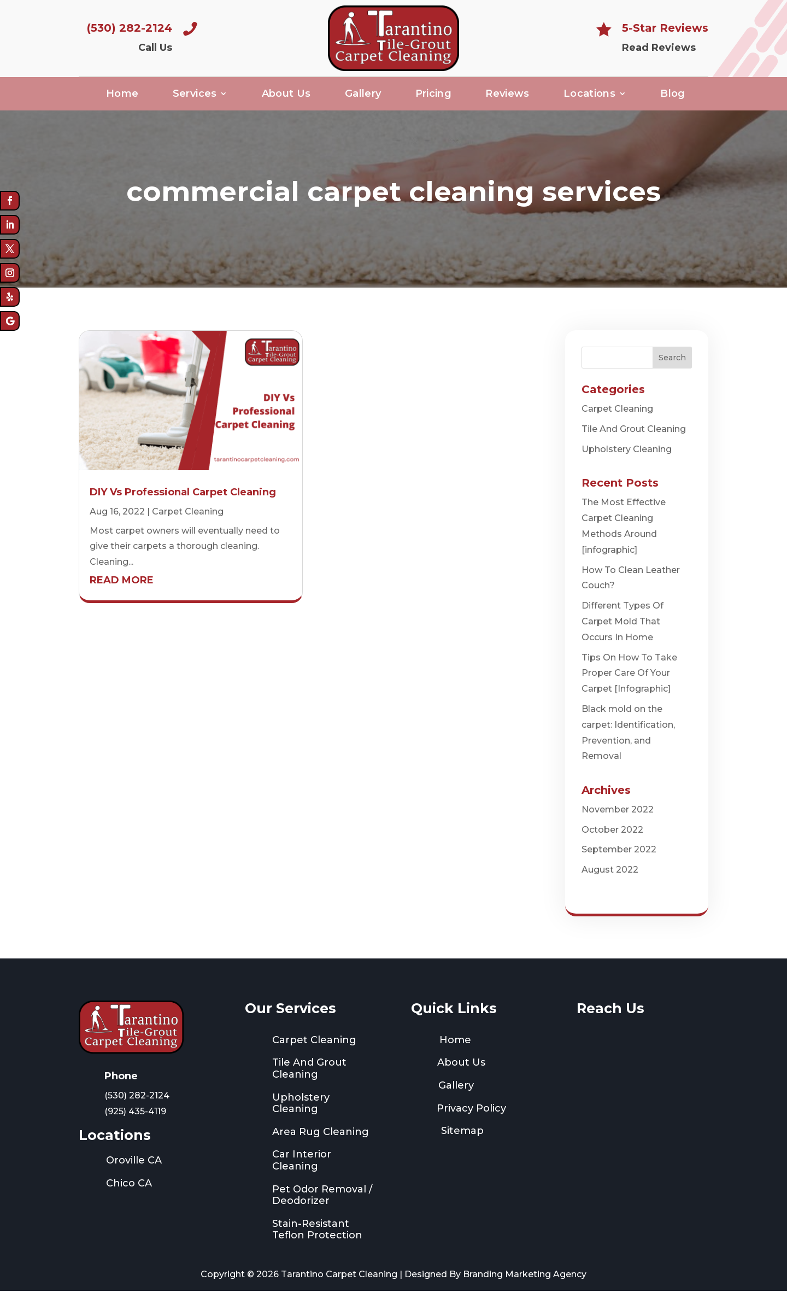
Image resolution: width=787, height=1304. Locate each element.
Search (672, 371)
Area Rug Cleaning (320, 1145)
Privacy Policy (471, 1121)
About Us (286, 97)
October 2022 (612, 843)
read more (122, 594)
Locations (589, 97)
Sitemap (462, 1144)
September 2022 (619, 863)
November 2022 (618, 822)
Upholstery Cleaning (627, 463)
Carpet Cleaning (188, 524)
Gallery (363, 97)
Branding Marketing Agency (524, 1288)
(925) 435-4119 (135, 1124)
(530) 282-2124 (129, 27)
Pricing (433, 97)
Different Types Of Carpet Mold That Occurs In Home (622, 635)
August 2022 (610, 883)
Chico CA (129, 1197)
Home (122, 97)
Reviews (507, 97)
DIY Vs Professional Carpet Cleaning (183, 506)
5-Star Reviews (665, 27)
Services (195, 97)
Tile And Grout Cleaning (634, 442)
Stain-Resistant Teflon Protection (317, 1243)
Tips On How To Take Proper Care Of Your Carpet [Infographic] (629, 686)
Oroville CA (134, 1174)
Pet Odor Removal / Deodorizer (322, 1208)
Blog (672, 97)
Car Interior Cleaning (301, 1174)
